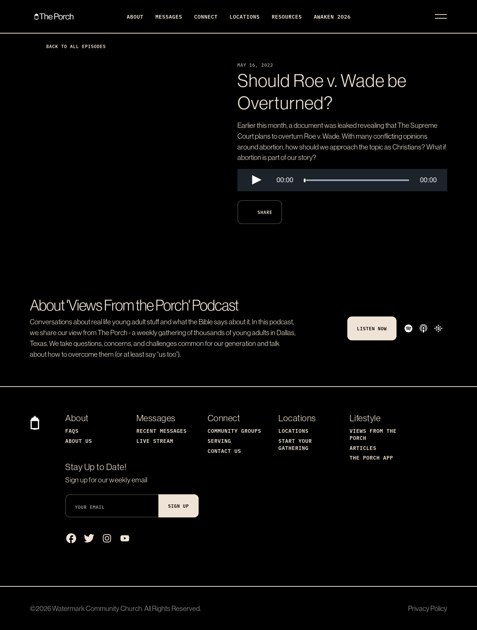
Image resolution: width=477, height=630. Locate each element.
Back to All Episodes (70, 46)
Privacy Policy (427, 608)
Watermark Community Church (97, 608)
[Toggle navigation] (441, 16)
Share (258, 212)
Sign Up (178, 506)
